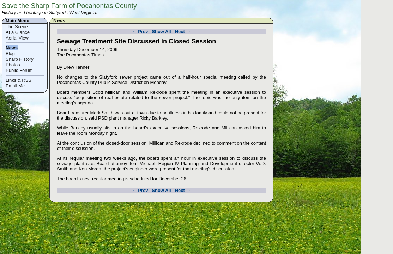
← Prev (140, 31)
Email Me (15, 86)
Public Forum (19, 70)
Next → (183, 31)
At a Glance (18, 32)
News (12, 47)
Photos (13, 64)
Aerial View (17, 38)
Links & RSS (18, 80)
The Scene (17, 26)
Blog (10, 53)
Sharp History (20, 59)
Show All (161, 31)
